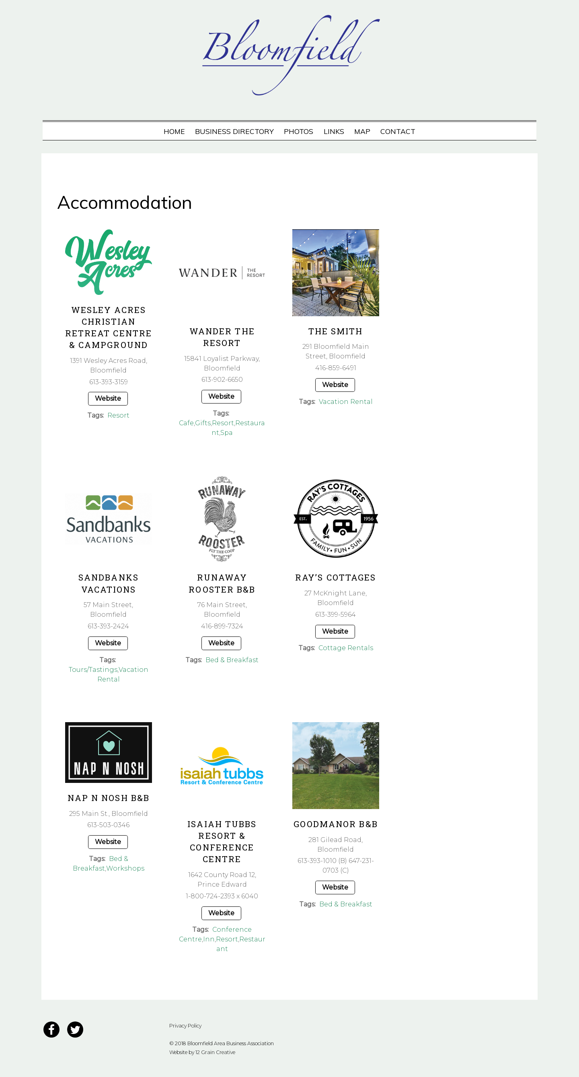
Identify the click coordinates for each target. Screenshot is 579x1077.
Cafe (186, 423)
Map (362, 131)
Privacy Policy (185, 1026)
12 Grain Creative (215, 1052)
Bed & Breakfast (232, 660)
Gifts (203, 423)
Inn (209, 939)
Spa (226, 433)
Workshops (125, 868)
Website (108, 398)
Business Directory (234, 131)
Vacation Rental (346, 402)
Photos (298, 131)
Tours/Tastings (93, 669)
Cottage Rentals (345, 648)
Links (334, 131)
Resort (118, 415)
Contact (397, 131)
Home (174, 131)
